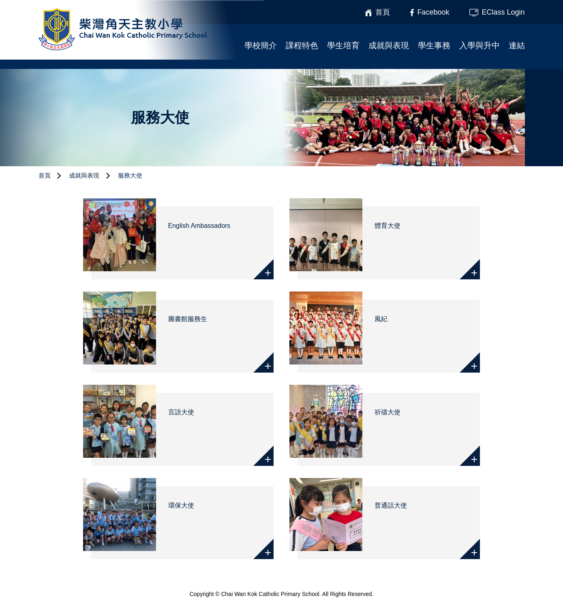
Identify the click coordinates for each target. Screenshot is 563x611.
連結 (517, 45)
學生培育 (343, 45)
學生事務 (434, 45)
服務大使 (130, 175)
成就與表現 (388, 45)
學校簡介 (260, 45)
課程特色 (302, 45)
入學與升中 (479, 45)
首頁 (45, 175)
